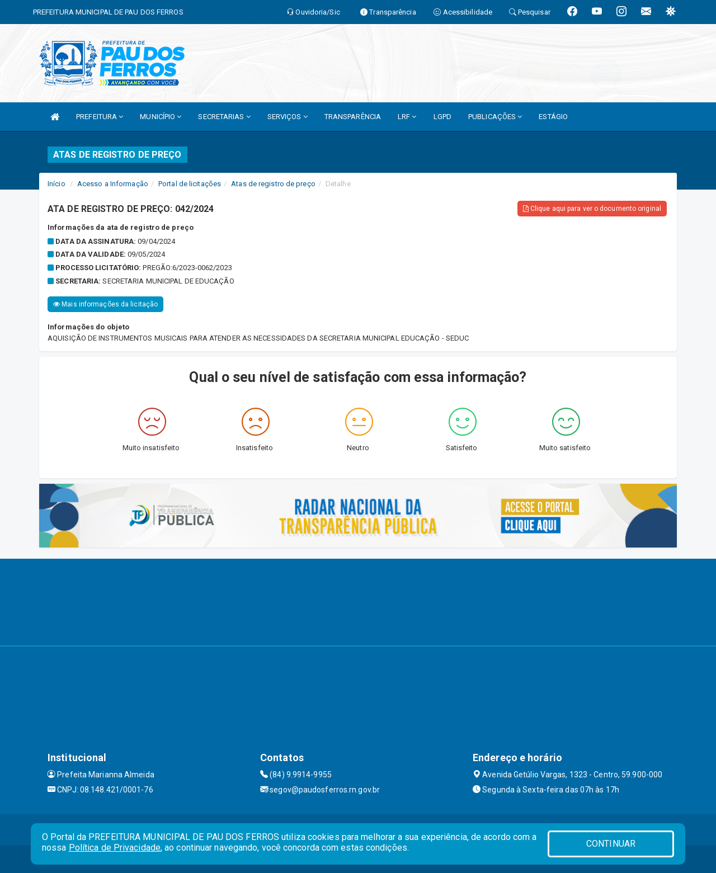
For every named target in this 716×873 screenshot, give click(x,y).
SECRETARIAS (224, 116)
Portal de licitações (189, 184)
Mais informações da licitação (105, 304)
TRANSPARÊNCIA (352, 116)
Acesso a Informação (112, 184)
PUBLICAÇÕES (495, 116)
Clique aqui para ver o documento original (592, 209)
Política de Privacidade (115, 847)
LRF (407, 116)
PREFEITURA (99, 116)
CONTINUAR (610, 843)
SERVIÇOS (287, 116)
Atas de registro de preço (273, 184)
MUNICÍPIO (160, 116)
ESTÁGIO (553, 116)
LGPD (442, 116)
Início (56, 184)
